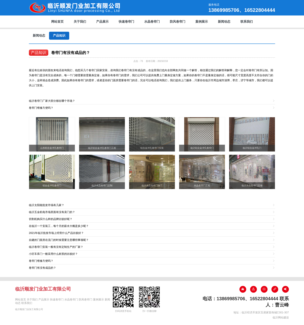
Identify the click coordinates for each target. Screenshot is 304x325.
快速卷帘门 (126, 21)
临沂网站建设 (281, 317)
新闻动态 (224, 21)
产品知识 (59, 35)
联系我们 (246, 21)
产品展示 (102, 21)
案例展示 (201, 21)
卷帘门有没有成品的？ (70, 52)
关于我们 (80, 21)
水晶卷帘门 (152, 21)
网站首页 (57, 21)
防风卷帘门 (177, 21)
